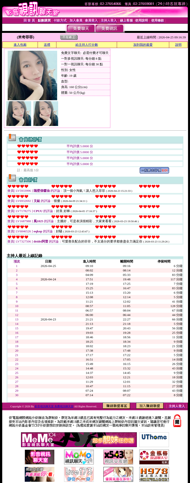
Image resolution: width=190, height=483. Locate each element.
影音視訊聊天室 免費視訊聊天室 (54, 406)
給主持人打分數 (86, 45)
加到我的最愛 (143, 45)
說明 (178, 45)
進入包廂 (20, 45)
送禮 (47, 45)
